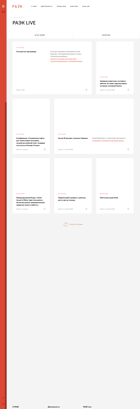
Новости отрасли (22, 150)
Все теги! (116, 35)
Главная (15, 17)
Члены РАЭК (120, 407)
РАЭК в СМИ (20, 90)
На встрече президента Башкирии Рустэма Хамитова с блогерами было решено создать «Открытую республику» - (65, 54)
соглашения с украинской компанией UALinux (108, 141)
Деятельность (44, 407)
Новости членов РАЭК (107, 90)
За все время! (29, 35)
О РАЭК (15, 407)
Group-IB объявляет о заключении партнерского (109, 138)
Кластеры (93, 407)
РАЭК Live (68, 407)
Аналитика (72, 35)
